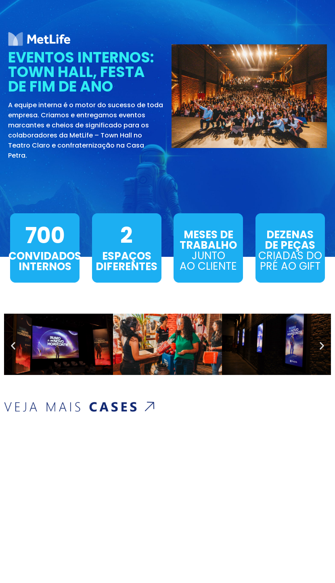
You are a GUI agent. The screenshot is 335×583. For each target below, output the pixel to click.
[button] (13, 346)
